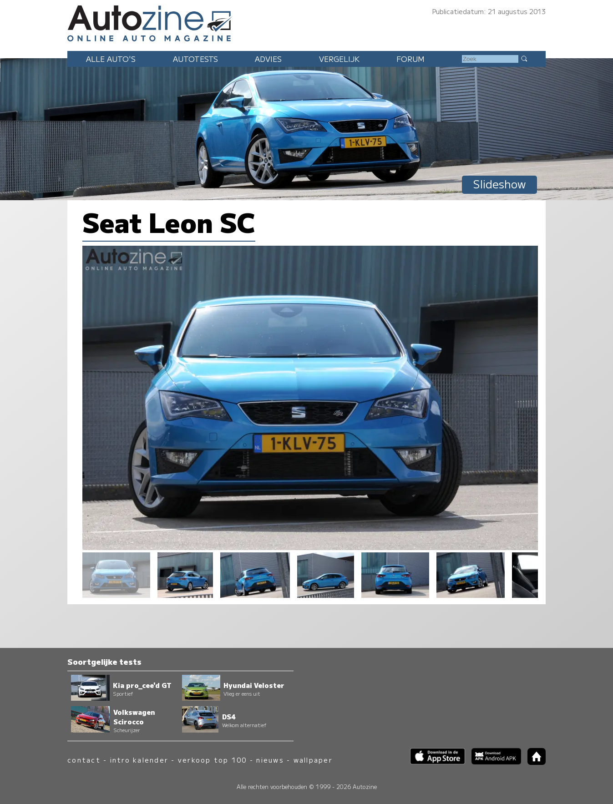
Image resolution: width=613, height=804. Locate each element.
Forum (410, 58)
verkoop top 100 (212, 759)
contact (84, 759)
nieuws (270, 759)
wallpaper (313, 759)
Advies (268, 58)
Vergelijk (339, 58)
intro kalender (139, 759)
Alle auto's (111, 58)
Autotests (195, 58)
